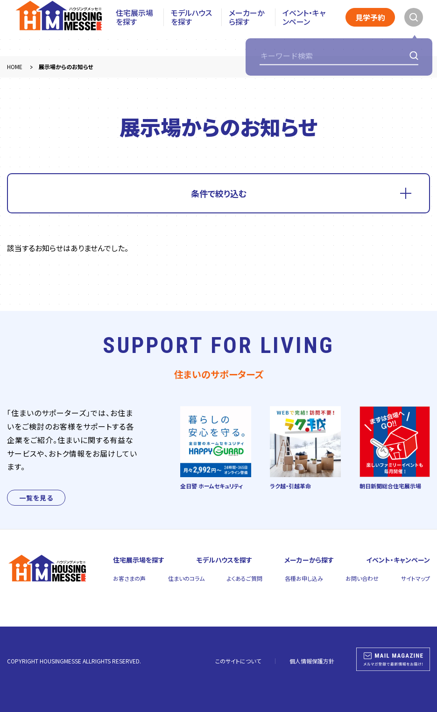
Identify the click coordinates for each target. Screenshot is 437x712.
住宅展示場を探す (134, 28)
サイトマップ (415, 578)
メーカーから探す (246, 28)
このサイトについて (238, 661)
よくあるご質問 (244, 578)
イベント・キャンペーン (303, 28)
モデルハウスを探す (191, 28)
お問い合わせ (362, 578)
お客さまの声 (129, 578)
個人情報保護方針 (311, 661)
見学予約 (370, 28)
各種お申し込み (304, 578)
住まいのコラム (186, 578)
